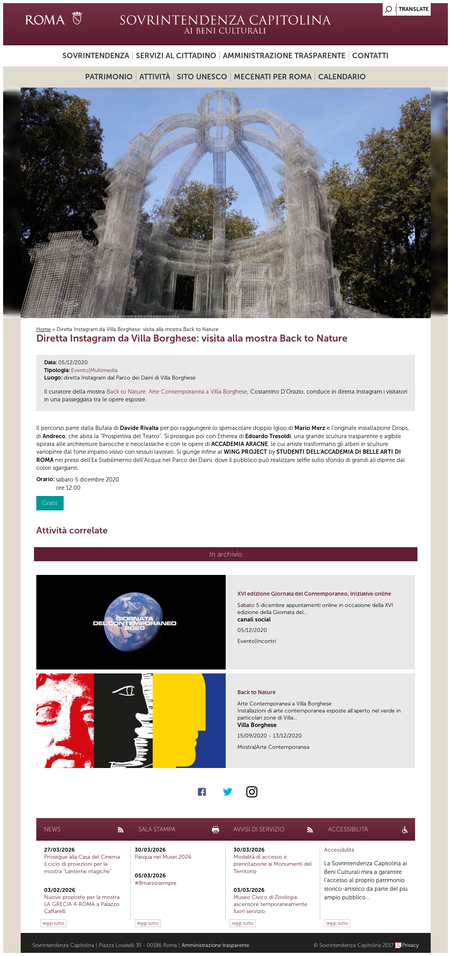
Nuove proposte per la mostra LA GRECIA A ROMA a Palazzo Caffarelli (81, 904)
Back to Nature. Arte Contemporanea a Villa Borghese (177, 391)
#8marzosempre (155, 883)
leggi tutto (53, 923)
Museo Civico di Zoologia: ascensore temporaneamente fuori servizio (270, 904)
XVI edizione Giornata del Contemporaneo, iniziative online (314, 594)
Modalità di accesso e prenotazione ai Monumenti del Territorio (273, 864)
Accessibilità (339, 850)
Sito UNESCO (202, 76)
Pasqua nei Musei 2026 (163, 857)
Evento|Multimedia (94, 370)
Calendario (342, 76)
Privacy (410, 945)
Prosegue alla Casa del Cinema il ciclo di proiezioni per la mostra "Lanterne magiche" (82, 864)
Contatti (370, 55)
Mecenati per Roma (273, 76)
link (412, 661)
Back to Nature (256, 692)
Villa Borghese (256, 725)
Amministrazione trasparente (284, 55)
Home (43, 329)
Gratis (50, 503)
